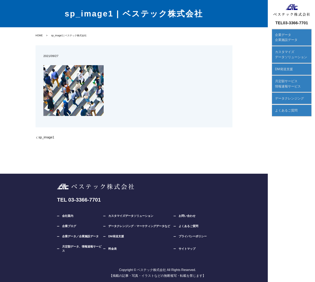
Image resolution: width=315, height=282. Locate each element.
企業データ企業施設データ (284, 37)
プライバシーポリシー (193, 236)
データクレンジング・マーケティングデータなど (139, 226)
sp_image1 (46, 137)
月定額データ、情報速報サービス (81, 248)
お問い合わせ (187, 215)
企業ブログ (69, 226)
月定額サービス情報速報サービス (286, 82)
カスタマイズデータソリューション (289, 54)
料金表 (112, 248)
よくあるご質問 (284, 108)
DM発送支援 (282, 68)
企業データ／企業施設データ (80, 236)
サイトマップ (187, 248)
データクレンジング (287, 96)
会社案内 (67, 215)
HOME (39, 35)
